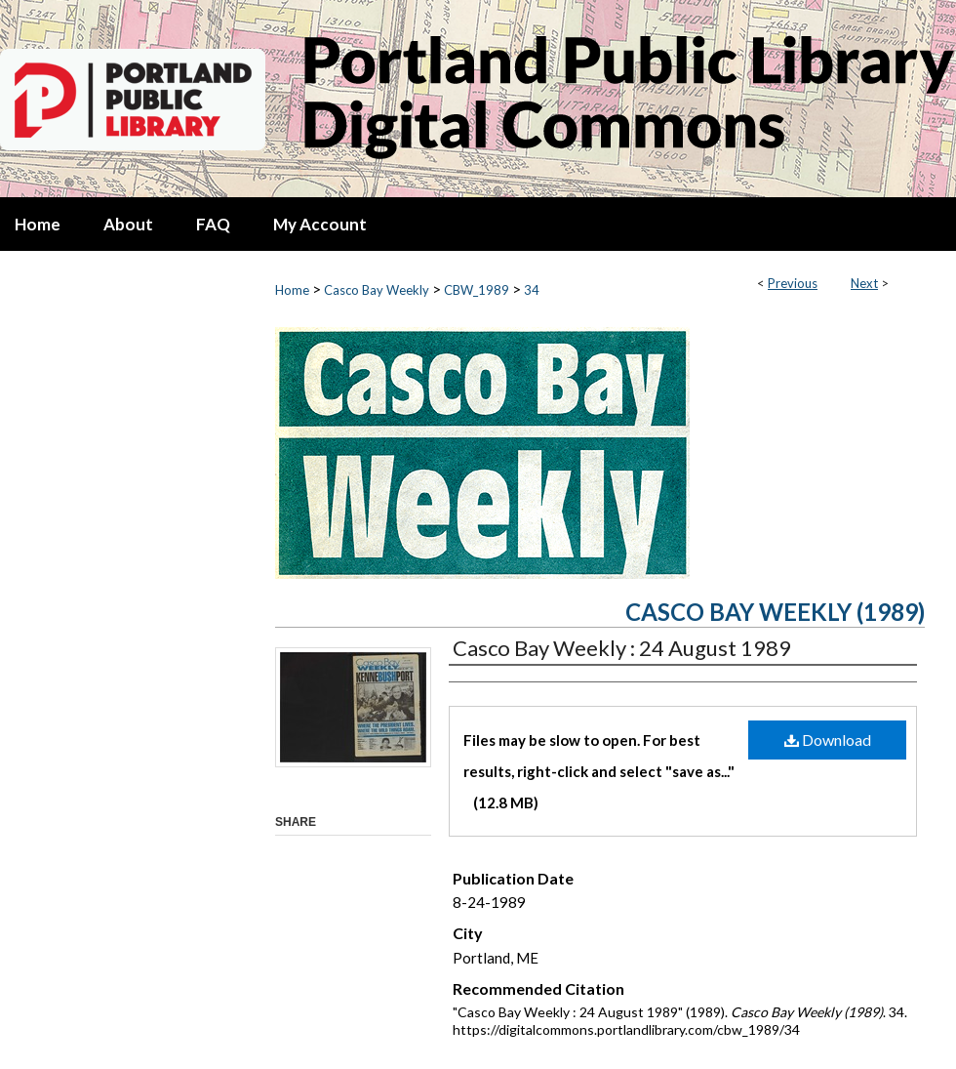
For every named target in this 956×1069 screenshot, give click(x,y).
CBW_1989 (476, 290)
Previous (792, 283)
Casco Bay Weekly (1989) (775, 611)
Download (827, 739)
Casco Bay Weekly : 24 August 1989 (622, 648)
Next (864, 283)
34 (531, 290)
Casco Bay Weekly (376, 290)
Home (292, 290)
